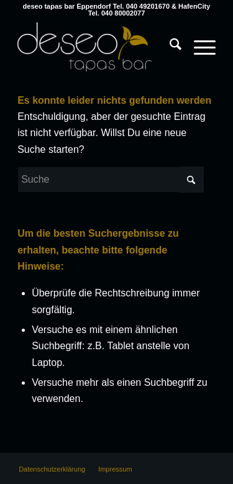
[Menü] (198, 46)
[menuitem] (169, 34)
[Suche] (169, 46)
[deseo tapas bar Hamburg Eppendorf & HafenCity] (96, 46)
